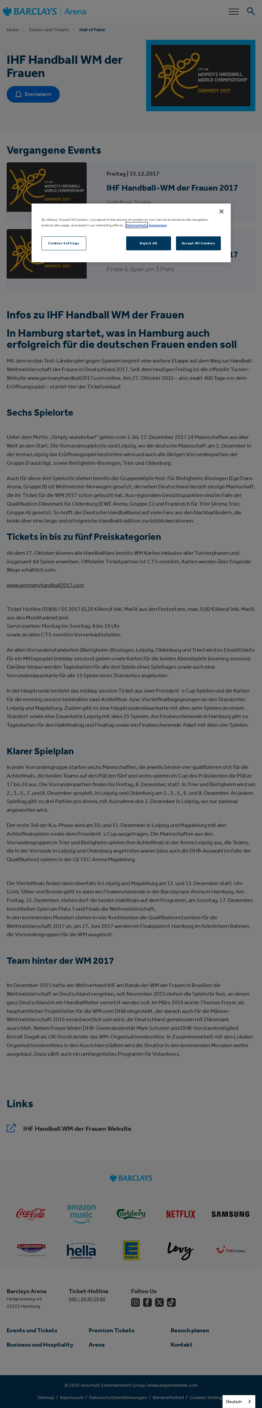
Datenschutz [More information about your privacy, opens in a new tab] (136, 225)
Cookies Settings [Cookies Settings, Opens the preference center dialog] (63, 243)
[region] (131, 233)
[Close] (221, 211)
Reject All (148, 243)
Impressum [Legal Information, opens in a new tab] (158, 225)
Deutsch (234, 1401)
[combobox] (238, 1401)
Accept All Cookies (198, 243)
